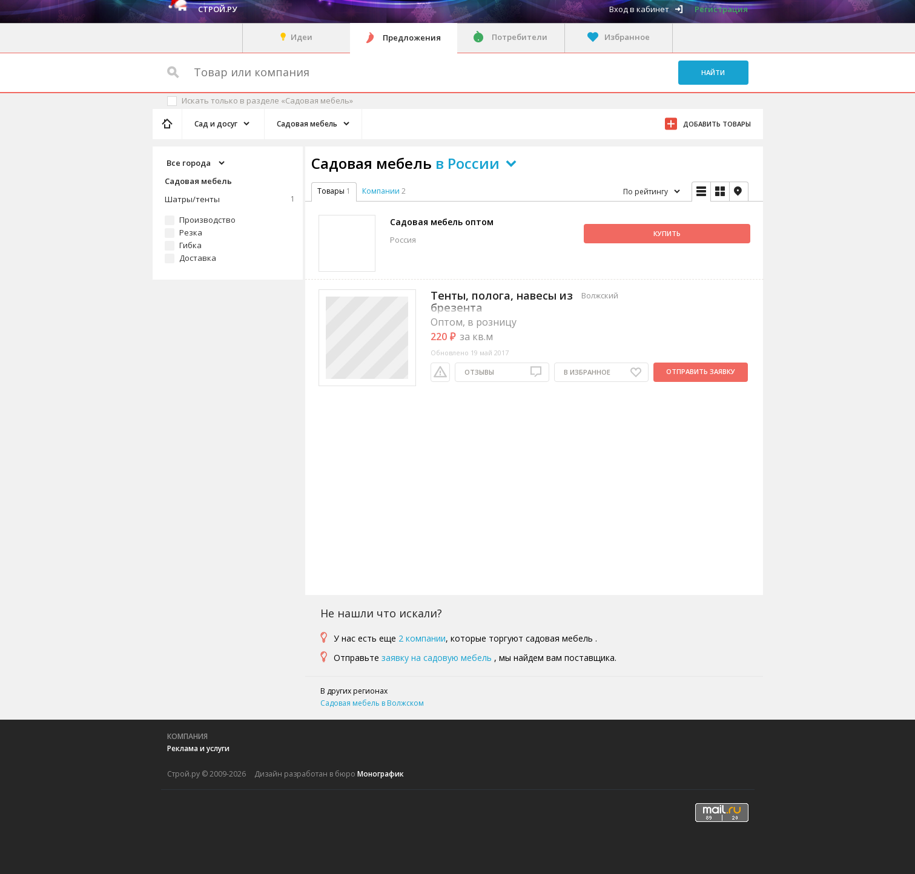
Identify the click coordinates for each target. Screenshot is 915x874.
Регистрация (721, 9)
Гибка (190, 245)
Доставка (197, 257)
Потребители (519, 36)
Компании (381, 191)
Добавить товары (717, 123)
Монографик (380, 774)
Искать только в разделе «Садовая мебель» (267, 100)
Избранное (627, 36)
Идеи (301, 36)
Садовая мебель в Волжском (372, 703)
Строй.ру (217, 9)
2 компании (422, 638)
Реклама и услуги (198, 748)
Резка (190, 232)
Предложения (412, 37)
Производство (207, 219)
